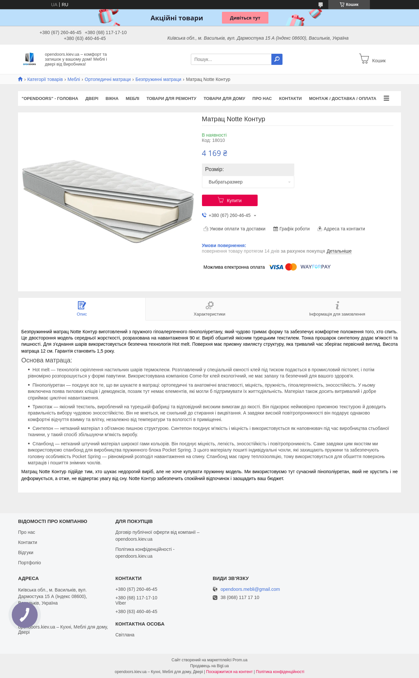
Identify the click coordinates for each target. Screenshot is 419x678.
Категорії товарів (45, 79)
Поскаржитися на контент (229, 671)
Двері (92, 98)
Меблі (73, 79)
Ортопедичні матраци (108, 79)
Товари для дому (224, 98)
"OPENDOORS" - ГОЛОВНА (50, 98)
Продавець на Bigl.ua (209, 666)
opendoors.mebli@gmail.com (250, 589)
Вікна (111, 98)
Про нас (262, 98)
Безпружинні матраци (158, 79)
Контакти (290, 98)
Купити (234, 200)
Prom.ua (240, 660)
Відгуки (25, 552)
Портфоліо (29, 562)
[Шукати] (276, 59)
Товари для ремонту (171, 98)
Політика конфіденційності (280, 671)
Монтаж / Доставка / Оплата (342, 98)
